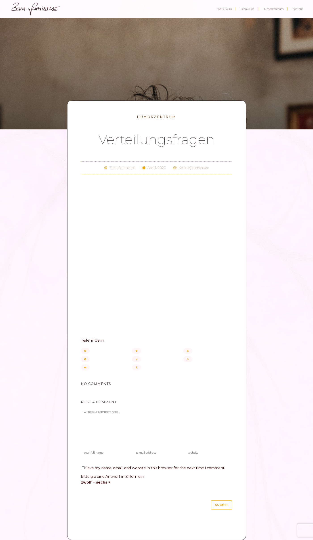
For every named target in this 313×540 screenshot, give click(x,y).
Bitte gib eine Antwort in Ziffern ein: (112, 476)
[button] (105, 351)
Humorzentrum (156, 117)
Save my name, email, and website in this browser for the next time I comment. (155, 468)
